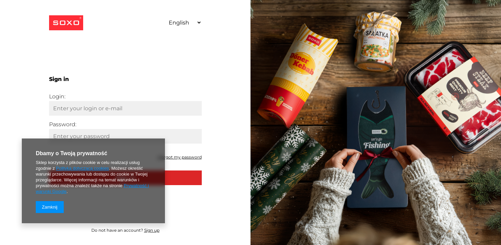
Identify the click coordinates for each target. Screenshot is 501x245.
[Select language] (182, 22)
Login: (57, 96)
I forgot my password (179, 157)
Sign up (152, 230)
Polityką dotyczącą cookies (82, 168)
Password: (62, 124)
